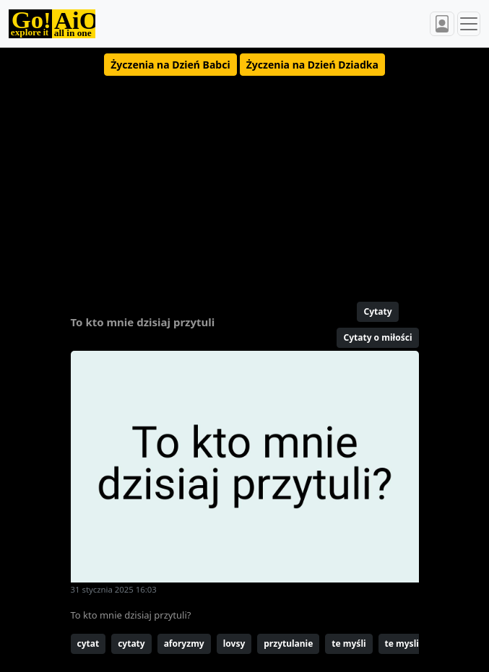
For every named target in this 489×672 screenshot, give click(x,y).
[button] (170, 64)
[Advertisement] (245, 183)
